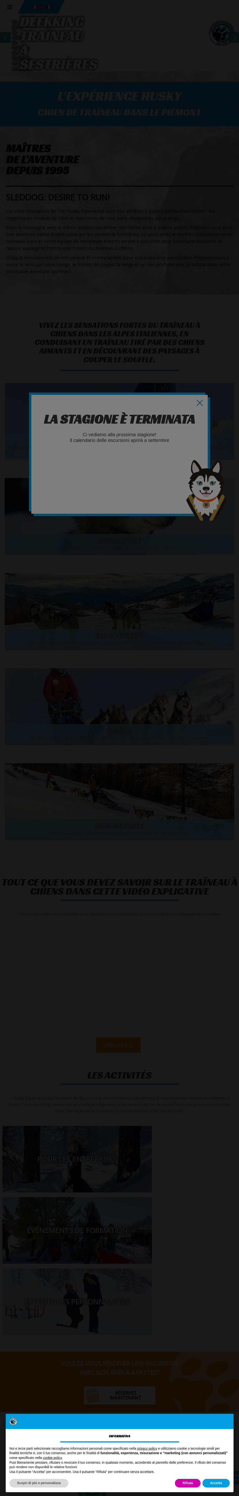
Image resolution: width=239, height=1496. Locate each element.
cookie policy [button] (52, 1458)
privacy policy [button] (147, 1448)
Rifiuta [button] (188, 1483)
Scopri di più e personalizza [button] (39, 1483)
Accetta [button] (216, 1483)
